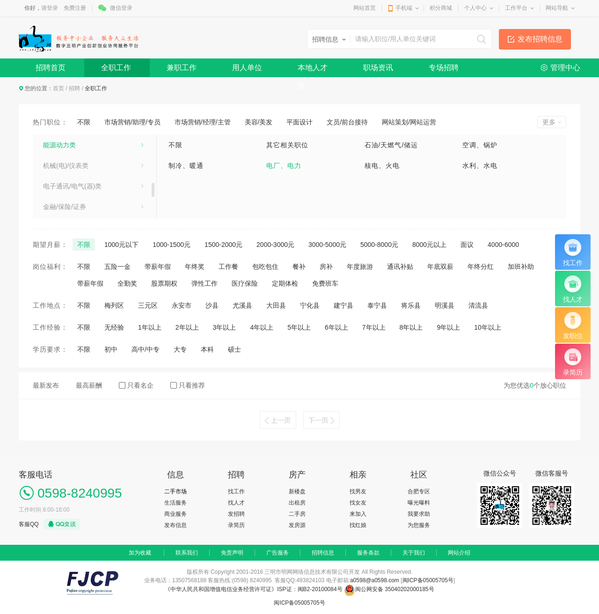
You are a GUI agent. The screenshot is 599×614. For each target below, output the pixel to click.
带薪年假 (158, 266)
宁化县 (310, 305)
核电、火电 (382, 165)
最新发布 (46, 385)
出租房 (297, 502)
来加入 (358, 514)
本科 (207, 349)
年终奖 (195, 266)
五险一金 (117, 266)
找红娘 (358, 525)
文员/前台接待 (347, 122)
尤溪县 (242, 305)
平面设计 (299, 122)
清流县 (478, 305)
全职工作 (116, 68)
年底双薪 (440, 266)
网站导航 (557, 8)
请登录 (49, 8)
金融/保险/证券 (64, 206)
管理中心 (565, 68)
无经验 (114, 327)
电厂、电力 (283, 165)
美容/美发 (259, 122)
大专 (180, 349)
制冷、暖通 (186, 165)
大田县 (276, 305)
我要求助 (419, 514)
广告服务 (277, 552)
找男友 (358, 491)
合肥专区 (419, 491)
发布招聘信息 (540, 39)
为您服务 (419, 525)
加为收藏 (140, 552)
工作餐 (228, 266)
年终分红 (481, 266)
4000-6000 (503, 244)
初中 (110, 349)
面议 (467, 244)
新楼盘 (297, 491)
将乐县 (411, 305)
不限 (83, 122)
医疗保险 (245, 283)
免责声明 (232, 552)
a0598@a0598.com (374, 580)
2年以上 (187, 327)
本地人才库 (313, 70)
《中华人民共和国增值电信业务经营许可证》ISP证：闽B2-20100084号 (254, 589)
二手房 (297, 514)
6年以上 (336, 327)
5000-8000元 (379, 244)
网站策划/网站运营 (409, 122)
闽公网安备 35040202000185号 (389, 589)
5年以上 (299, 327)
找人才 (236, 502)
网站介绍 (459, 552)
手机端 (403, 8)
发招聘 (236, 514)
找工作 (236, 491)
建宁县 (343, 305)
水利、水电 (479, 165)
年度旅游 (360, 266)
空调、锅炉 (479, 145)
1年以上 (149, 327)
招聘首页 (51, 68)
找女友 (358, 502)
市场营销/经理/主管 (203, 122)
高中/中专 (145, 349)
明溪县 (444, 305)
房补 (326, 266)
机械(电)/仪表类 (65, 165)
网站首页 (364, 8)
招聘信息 (323, 552)
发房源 (297, 525)
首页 (58, 88)
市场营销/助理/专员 (132, 122)
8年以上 (411, 327)
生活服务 (175, 502)
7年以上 (374, 327)
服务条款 (368, 552)
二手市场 (175, 491)
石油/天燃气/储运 (391, 145)
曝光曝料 (419, 502)
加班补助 (521, 266)
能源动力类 (59, 145)
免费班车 (325, 283)
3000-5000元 (327, 244)
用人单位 (247, 68)
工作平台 (516, 8)
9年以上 (448, 327)
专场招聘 (444, 68)
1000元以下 (121, 244)
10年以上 (487, 327)
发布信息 (175, 525)
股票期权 (164, 283)
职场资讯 (378, 68)
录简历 (236, 525)
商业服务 (175, 514)
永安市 (181, 305)
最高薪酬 (89, 385)
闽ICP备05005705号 (427, 580)
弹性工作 (204, 283)
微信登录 (121, 8)
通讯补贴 (400, 266)
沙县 (212, 305)
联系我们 (186, 552)
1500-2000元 (223, 244)
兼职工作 (182, 68)
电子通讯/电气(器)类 (72, 186)
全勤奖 (127, 283)
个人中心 (475, 8)
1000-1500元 (171, 244)
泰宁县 (377, 305)
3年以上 (224, 327)
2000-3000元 (275, 244)
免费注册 (75, 8)
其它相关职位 (287, 145)
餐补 (299, 266)
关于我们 (413, 552)
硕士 (234, 349)
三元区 (148, 305)
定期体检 (285, 283)
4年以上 (261, 327)
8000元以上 (429, 244)
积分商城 (441, 8)
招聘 (74, 88)
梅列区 (114, 305)
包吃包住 (265, 266)
